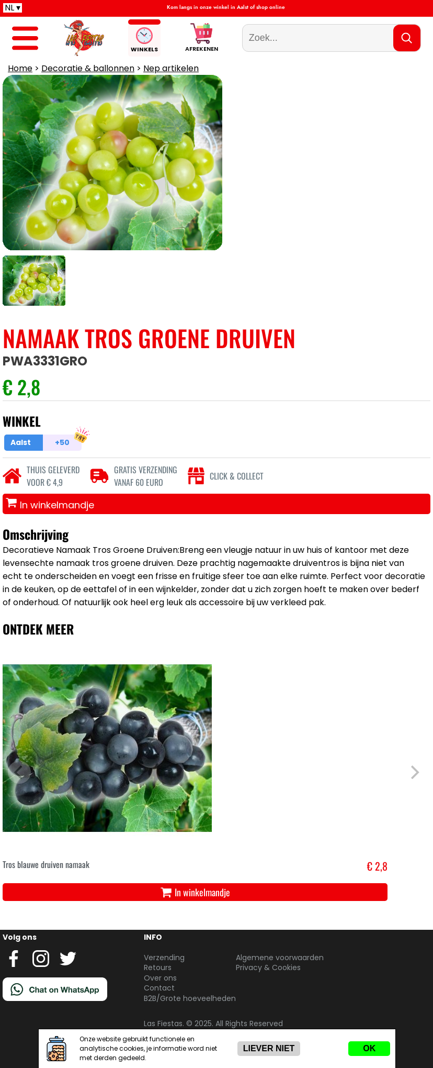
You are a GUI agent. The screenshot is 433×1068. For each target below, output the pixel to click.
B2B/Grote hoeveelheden (190, 998)
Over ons (160, 978)
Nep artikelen (171, 68)
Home (20, 68)
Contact (159, 988)
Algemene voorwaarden (280, 957)
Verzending (164, 957)
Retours (158, 967)
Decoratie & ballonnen (87, 68)
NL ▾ (12, 8)
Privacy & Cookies (268, 967)
